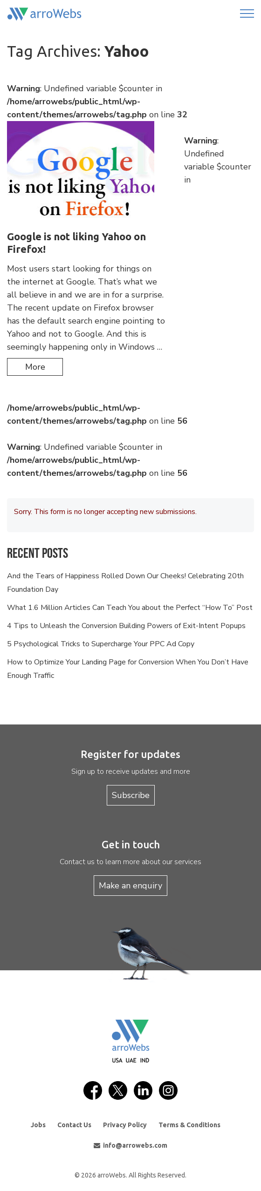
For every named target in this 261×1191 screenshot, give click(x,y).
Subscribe (131, 795)
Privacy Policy (125, 1125)
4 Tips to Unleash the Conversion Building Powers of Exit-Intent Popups (126, 626)
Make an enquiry (130, 885)
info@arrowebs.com (130, 1145)
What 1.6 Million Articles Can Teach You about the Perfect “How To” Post (130, 607)
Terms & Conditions (189, 1125)
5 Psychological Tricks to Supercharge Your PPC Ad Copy (100, 644)
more (35, 366)
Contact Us (74, 1125)
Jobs (38, 1125)
